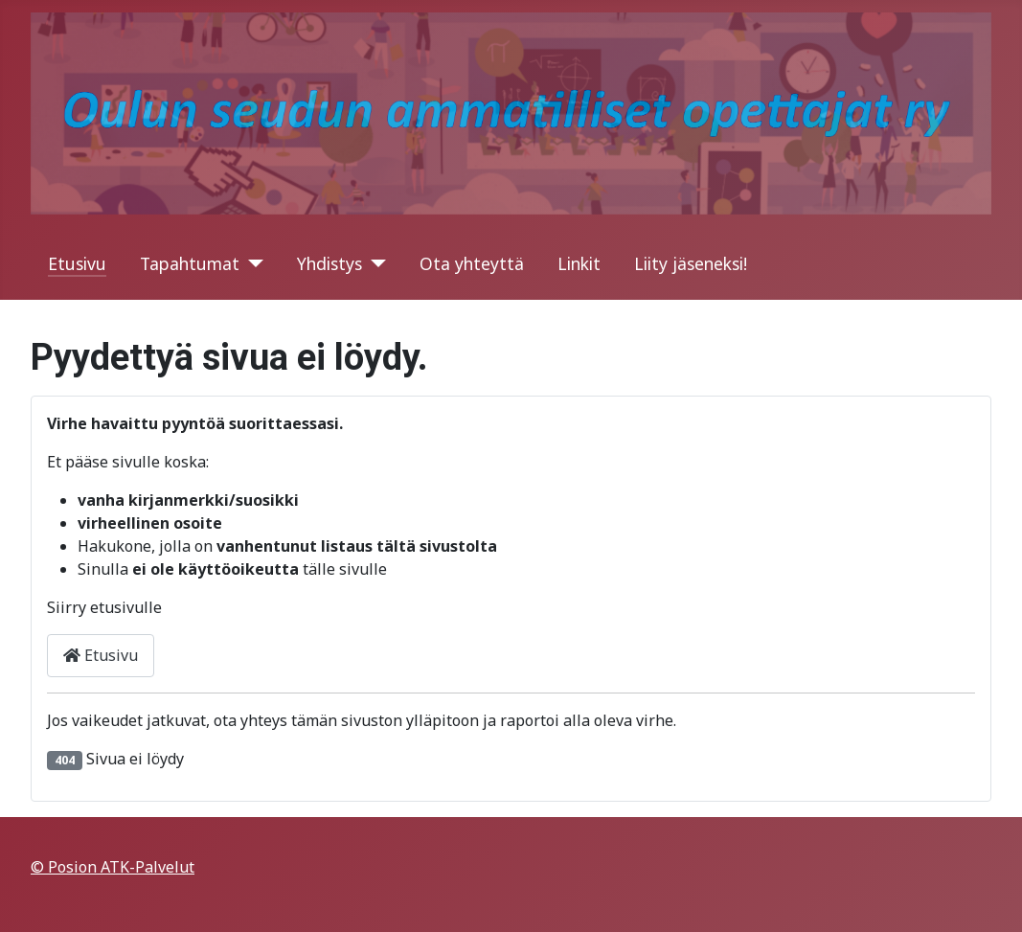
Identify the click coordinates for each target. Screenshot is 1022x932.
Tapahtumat (189, 263)
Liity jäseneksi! (690, 263)
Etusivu (77, 263)
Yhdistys (329, 263)
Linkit (579, 263)
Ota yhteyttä (472, 263)
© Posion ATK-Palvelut (112, 866)
